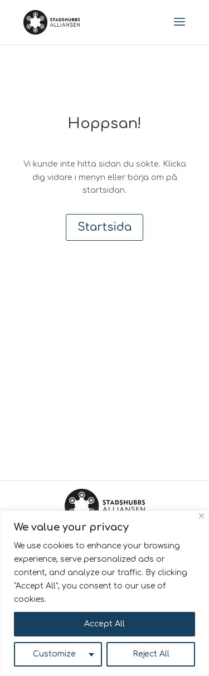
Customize (54, 654)
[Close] (201, 515)
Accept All (104, 624)
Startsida (104, 227)
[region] (104, 593)
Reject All (151, 654)
